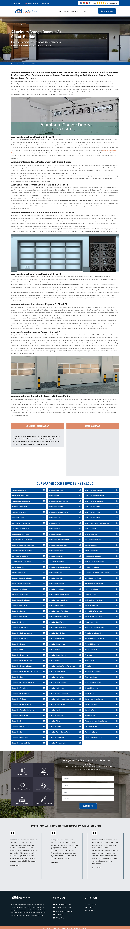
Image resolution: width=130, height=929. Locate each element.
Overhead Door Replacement (93, 610)
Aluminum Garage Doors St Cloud (26, 64)
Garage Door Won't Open (92, 516)
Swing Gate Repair (90, 708)
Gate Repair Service (91, 533)
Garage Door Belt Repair (19, 615)
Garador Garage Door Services (21, 599)
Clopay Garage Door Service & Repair (23, 544)
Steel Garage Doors (91, 703)
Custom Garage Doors (18, 566)
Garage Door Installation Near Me (58, 511)
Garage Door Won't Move (92, 511)
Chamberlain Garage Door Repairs (22, 538)
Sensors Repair (89, 692)
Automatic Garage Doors (19, 505)
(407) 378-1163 (107, 11)
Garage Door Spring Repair (56, 686)
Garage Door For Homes (19, 697)
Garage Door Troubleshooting (57, 741)
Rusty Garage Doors (91, 675)
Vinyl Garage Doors (90, 714)
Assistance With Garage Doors (21, 500)
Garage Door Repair (54, 648)
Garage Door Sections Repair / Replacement (62, 664)
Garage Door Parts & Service (57, 626)
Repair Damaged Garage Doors (94, 632)
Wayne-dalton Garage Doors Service (96, 719)
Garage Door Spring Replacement (59, 692)
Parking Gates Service (91, 621)
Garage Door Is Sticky (55, 522)
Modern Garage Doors (91, 588)
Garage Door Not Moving (56, 577)
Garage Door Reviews (55, 659)
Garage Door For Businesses (20, 692)
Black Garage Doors (18, 516)
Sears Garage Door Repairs (93, 681)
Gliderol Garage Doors (91, 549)
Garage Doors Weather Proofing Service (97, 522)
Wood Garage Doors (91, 730)
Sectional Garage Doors (92, 686)
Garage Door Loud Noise (56, 549)
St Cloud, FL (17, 3)
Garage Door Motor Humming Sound (59, 566)
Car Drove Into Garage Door (20, 527)
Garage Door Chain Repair (20, 637)
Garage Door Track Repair (56, 736)
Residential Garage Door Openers (95, 637)
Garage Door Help (54, 494)
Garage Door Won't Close (92, 505)
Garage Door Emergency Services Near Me (25, 670)
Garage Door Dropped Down (20, 653)
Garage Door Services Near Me (58, 681)
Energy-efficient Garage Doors (21, 582)
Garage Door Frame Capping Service (23, 708)
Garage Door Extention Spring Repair (23, 681)
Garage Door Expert (18, 675)
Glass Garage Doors (91, 544)
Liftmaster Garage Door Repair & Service (97, 571)
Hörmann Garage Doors (92, 566)
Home (59, 11)
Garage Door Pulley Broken (57, 632)
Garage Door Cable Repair (20, 626)
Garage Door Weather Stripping (94, 494)
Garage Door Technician (56, 714)
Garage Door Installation (56, 505)
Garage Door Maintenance (56, 555)
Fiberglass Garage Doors (19, 588)
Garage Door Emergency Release (22, 659)
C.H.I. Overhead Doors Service (21, 522)
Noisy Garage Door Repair (56, 560)
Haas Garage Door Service (93, 555)
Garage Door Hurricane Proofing (58, 500)
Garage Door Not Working (56, 582)
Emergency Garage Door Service (22, 577)
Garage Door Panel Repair (56, 621)
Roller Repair (89, 653)
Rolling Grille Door (90, 659)
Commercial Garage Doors (20, 555)
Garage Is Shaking (90, 527)
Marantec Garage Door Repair (94, 582)
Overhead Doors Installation (93, 615)
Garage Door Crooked (18, 643)
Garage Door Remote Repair (57, 643)
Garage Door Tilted (54, 719)
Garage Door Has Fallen (56, 489)
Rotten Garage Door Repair (93, 670)
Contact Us (89, 11)
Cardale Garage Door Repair (20, 533)
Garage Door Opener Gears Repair (59, 593)
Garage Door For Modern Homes (21, 703)
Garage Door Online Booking (57, 588)
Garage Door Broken (18, 621)
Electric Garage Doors (18, 571)
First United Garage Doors (20, 593)
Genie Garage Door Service (93, 538)
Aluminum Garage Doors (19, 489)
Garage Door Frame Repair (20, 714)
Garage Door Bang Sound (19, 604)
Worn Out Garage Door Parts (93, 736)
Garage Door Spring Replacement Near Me (61, 697)
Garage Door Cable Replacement (22, 632)
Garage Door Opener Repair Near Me (59, 610)
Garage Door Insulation (55, 516)
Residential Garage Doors (92, 643)
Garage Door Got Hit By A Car (21, 725)
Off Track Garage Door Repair (94, 599)
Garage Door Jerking (55, 533)
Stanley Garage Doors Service (94, 697)
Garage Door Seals (17, 648)
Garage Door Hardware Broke (21, 741)
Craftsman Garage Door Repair (21, 560)
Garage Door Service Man (56, 675)
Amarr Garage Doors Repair (20, 494)
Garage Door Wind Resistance (94, 500)
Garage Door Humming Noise (20, 736)
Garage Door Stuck (54, 708)
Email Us (47, 3)
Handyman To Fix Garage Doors (94, 560)
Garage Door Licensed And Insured (59, 538)
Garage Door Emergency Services (22, 664)
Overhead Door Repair (91, 604)
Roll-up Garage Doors (91, 648)
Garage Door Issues (54, 527)
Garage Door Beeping (18, 610)
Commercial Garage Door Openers (22, 549)
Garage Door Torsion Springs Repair (59, 730)
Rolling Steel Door (90, 664)
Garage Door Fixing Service (20, 686)
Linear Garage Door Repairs (93, 577)
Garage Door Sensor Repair (57, 670)
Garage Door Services (73, 11)
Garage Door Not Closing (56, 571)
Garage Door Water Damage (93, 489)
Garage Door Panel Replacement (58, 615)
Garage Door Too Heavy (56, 725)
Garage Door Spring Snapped (57, 703)
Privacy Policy (60, 916)
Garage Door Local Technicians (58, 544)
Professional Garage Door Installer (95, 626)
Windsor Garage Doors (91, 725)
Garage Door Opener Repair (57, 604)
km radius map (92, 450)
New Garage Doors (90, 593)
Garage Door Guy (17, 730)
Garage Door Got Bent (18, 719)
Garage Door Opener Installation (58, 599)
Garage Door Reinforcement (57, 637)
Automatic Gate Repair (19, 511)
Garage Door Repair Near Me (57, 653)
